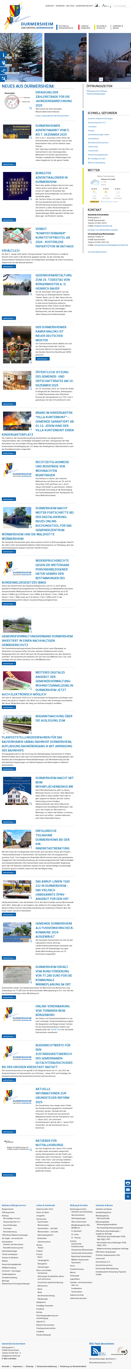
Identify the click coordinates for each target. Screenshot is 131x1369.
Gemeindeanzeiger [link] (9, 1251)
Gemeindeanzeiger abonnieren (102, 1358)
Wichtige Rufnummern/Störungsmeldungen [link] (16, 1282)
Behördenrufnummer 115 (100, 1362)
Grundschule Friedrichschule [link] (77, 1245)
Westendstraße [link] (103, 1218)
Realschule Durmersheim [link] (81, 1256)
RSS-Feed (70, 5)
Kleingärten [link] (42, 1263)
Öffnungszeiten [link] (8, 1212)
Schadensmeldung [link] (9, 1277)
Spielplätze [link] (41, 1302)
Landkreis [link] (40, 1331)
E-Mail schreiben (9, 1358)
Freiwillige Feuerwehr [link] (44, 1305)
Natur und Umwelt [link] (43, 1270)
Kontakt (50, 5)
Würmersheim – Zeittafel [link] (48, 1231)
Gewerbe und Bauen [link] (104, 1209)
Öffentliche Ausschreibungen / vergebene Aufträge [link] (108, 1232)
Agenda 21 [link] (40, 1321)
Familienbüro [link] (76, 1288)
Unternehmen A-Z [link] (103, 1261)
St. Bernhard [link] (76, 1231)
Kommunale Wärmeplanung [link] (107, 1268)
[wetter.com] (94, 202)
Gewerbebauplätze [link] (103, 1212)
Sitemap (29, 1366)
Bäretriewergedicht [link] (45, 1235)
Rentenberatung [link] (10, 1231)
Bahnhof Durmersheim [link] (45, 1325)
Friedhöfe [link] (40, 1309)
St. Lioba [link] (75, 1234)
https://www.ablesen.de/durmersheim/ (52, 115)
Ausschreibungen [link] (10, 1225)
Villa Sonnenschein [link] (78, 1221)
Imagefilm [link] (40, 1215)
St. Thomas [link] (76, 1237)
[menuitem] (97, 6)
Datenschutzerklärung (47, 1366)
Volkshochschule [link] (77, 1295)
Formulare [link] (7, 1228)
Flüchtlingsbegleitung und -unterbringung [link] (47, 1316)
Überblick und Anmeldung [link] (81, 1211)
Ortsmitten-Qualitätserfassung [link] (50, 1282)
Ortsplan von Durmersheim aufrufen (103, 229)
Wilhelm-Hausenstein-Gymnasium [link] (80, 1261)
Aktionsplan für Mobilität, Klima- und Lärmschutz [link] (51, 1277)
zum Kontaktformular (97, 251)
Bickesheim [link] (42, 1238)
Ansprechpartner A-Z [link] (11, 1221)
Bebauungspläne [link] (102, 1221)
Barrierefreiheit (84, 5)
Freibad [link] (39, 1251)
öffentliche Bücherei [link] (78, 1298)
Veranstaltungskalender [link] (11, 1264)
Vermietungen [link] (43, 1267)
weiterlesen (8, 164)
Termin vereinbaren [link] (10, 1254)
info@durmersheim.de (103, 225)
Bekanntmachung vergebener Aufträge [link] (112, 1248)
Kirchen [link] (39, 1312)
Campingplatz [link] (43, 1260)
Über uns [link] (74, 1285)
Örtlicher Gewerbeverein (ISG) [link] (108, 1255)
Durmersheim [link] (43, 1221)
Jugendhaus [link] (75, 1279)
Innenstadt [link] (100, 1258)
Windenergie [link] (43, 1298)
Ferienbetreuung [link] (77, 1269)
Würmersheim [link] (43, 1225)
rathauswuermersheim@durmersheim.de (111, 245)
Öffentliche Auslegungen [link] (106, 1251)
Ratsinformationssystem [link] (13, 1247)
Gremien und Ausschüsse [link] (13, 1244)
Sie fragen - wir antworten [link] (12, 1238)
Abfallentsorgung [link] (9, 1267)
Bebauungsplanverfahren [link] (107, 1224)
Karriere (60, 5)
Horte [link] (72, 1265)
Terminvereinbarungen (96, 93)
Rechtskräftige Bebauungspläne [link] (110, 1227)
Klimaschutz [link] (43, 1285)
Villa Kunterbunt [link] (78, 1215)
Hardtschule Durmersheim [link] (82, 1253)
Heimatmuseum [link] (44, 1241)
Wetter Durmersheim (106, 176)
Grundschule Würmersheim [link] (82, 1249)
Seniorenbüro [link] (76, 1291)
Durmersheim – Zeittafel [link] (47, 1228)
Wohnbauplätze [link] (102, 1215)
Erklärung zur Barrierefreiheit (73, 1366)
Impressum (17, 1366)
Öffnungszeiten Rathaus (97, 91)
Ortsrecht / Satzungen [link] (11, 1271)
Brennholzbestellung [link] (46, 1295)
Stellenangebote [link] (9, 1274)
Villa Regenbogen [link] (78, 1218)
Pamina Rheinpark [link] (43, 1334)
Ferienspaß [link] (74, 1275)
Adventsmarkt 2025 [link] (44, 1209)
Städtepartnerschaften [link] (46, 1328)
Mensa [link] (72, 1272)
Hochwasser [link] (42, 1273)
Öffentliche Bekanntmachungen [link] (15, 1235)
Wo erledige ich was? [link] (11, 1218)
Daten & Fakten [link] (42, 1212)
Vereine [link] (41, 1247)
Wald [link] (40, 1292)
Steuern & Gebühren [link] (10, 1257)
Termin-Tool (56, 1029)
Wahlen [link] (5, 1260)
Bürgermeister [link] (8, 1209)
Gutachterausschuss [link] (104, 1265)
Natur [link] (40, 1257)
